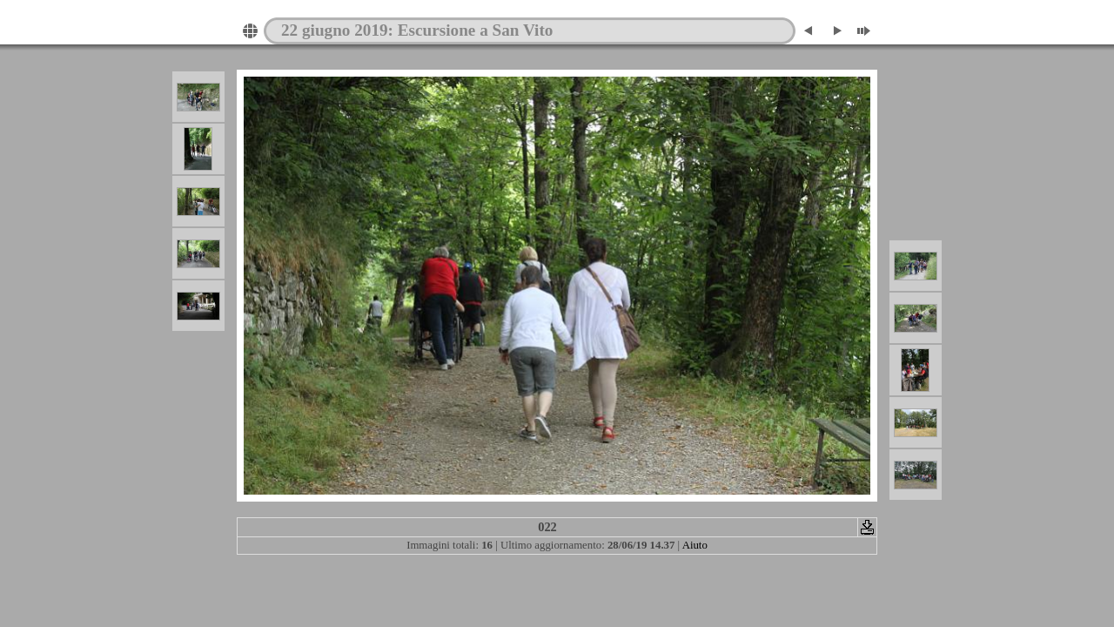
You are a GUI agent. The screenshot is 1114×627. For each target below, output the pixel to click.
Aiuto (695, 545)
